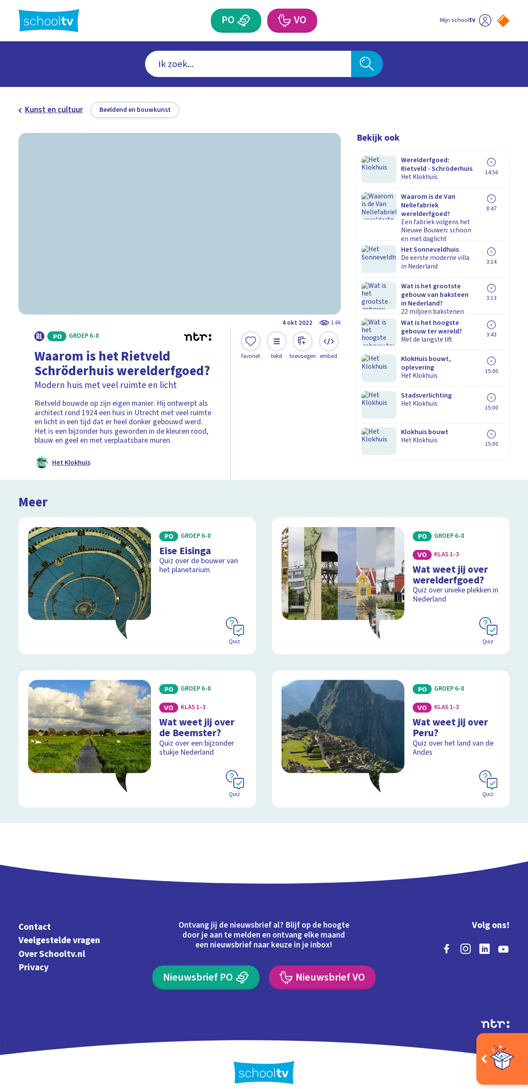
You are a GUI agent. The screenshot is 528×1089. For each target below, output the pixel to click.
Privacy (34, 956)
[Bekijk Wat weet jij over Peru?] (390, 730)
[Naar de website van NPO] (503, 20)
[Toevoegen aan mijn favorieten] (250, 346)
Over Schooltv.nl (52, 942)
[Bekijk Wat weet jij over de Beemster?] (137, 730)
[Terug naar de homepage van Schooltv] (49, 20)
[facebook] (446, 937)
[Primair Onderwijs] (244, 21)
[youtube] (503, 937)
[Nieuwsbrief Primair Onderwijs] (205, 966)
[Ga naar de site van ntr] (495, 1012)
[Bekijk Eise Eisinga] (137, 582)
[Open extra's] (502, 1059)
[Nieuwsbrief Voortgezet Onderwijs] (322, 966)
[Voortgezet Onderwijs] (284, 21)
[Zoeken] (367, 64)
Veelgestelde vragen (59, 928)
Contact (35, 915)
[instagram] (465, 937)
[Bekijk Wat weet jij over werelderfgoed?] (390, 582)
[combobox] (248, 64)
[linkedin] (484, 937)
